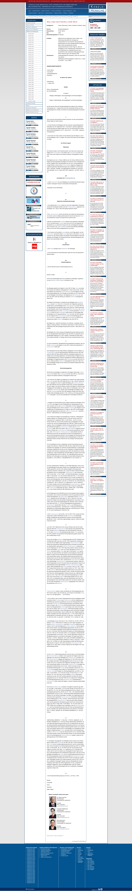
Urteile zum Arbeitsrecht (67, 10)
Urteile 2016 (31, 46)
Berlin (30, 16)
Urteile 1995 (31, 90)
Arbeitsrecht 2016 (31, 862)
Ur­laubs (59, 205)
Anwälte (74, 16)
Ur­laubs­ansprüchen (65, 431)
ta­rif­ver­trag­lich (64, 496)
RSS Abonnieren (30, 889)
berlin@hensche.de (32, 123)
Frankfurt (35, 16)
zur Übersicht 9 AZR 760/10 (79, 841)
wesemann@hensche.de (63, 829)
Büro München (91, 866)
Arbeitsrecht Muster (31, 103)
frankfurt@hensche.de (32, 130)
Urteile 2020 (31, 38)
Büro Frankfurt (91, 861)
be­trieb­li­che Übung (72, 657)
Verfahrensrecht (64, 855)
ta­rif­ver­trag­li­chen (56, 431)
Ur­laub (81, 216)
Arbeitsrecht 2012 (31, 867)
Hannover (47, 16)
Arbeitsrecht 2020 (31, 857)
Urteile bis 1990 (31, 101)
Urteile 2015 (31, 48)
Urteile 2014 (31, 50)
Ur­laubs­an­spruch (72, 207)
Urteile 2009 (31, 61)
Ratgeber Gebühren (45, 854)
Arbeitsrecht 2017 (31, 861)
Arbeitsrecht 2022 (31, 854)
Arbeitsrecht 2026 (31, 849)
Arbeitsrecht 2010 (31, 870)
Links (79, 855)
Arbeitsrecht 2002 (31, 881)
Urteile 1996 (31, 88)
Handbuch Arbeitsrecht (45, 10)
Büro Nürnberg (91, 868)
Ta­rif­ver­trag (60, 605)
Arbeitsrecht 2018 (31, 859)
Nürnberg (63, 16)
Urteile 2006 (31, 67)
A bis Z (79, 849)
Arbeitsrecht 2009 (31, 872)
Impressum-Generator (31, 107)
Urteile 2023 (31, 33)
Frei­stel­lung (53, 345)
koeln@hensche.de (32, 149)
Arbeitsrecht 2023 (31, 853)
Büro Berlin (90, 860)
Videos (28, 105)
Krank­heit (63, 221)
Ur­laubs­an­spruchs (62, 430)
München (57, 16)
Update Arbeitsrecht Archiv (32, 112)
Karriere (80, 853)
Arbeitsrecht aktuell (36, 10)
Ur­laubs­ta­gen (77, 295)
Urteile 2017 (31, 44)
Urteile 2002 (31, 76)
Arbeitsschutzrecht (65, 851)
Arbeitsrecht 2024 (31, 851)
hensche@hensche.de (62, 806)
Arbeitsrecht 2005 (31, 877)
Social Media (81, 858)
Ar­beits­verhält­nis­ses (66, 291)
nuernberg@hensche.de (33, 162)
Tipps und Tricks (30, 25)
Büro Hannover (91, 864)
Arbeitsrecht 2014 (31, 865)
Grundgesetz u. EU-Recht (67, 849)
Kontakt (79, 854)
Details (33, 125)
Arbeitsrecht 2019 (31, 858)
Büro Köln (90, 865)
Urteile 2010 (31, 59)
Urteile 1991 (31, 99)
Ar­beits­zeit (58, 280)
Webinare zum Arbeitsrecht (33, 110)
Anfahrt (28, 125)
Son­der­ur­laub (52, 487)
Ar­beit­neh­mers (67, 600)
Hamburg (41, 16)
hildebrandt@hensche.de (63, 817)
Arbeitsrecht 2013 (31, 866)
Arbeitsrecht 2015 (31, 863)
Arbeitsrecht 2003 (31, 880)
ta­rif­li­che (83, 309)
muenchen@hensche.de (33, 155)
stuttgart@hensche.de (32, 168)
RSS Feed (80, 857)
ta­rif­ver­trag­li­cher (64, 608)
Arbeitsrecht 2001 (31, 882)
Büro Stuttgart (91, 869)
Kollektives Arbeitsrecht (66, 853)
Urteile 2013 (31, 52)
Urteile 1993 (31, 94)
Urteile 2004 (31, 71)
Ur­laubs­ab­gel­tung (57, 152)
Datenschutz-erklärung (91, 855)
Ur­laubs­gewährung (70, 178)
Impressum (90, 853)
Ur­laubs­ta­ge (73, 152)
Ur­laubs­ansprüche (69, 472)
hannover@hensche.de (33, 142)
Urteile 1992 (31, 97)
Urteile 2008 (31, 63)
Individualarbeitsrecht (66, 850)
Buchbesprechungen (45, 849)
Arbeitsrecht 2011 (31, 869)
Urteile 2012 (31, 54)
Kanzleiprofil (90, 850)
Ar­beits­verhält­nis (66, 165)
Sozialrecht (63, 854)
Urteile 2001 (31, 78)
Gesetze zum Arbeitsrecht (56, 10)
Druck (79, 851)
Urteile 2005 (31, 69)
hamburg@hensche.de (33, 136)
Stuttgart (69, 16)
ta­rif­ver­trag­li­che (71, 428)
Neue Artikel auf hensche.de (47, 853)
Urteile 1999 (31, 82)
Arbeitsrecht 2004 (31, 878)
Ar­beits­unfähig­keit (61, 226)
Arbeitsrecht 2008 (31, 873)
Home (30, 10)
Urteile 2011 (31, 57)
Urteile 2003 (31, 73)
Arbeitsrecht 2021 (31, 855)
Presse (74, 10)
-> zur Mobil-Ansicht (31, 20)
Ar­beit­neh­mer (54, 182)
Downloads (80, 850)
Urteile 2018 (31, 42)
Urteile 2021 (31, 35)
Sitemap (80, 859)
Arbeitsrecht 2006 (31, 876)
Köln (52, 16)
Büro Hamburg (91, 862)
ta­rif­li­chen (53, 280)
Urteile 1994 (31, 92)
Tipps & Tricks (44, 855)
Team (89, 851)
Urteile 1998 (31, 84)
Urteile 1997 (31, 86)
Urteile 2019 (31, 40)
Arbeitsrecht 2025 (31, 850)
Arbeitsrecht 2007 (31, 874)
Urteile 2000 (31, 80)
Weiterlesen (94, 48)
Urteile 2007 (31, 65)
